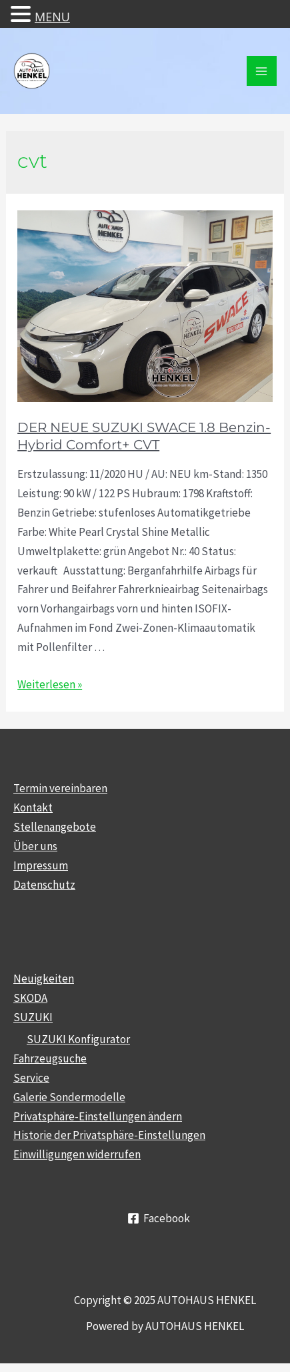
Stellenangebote (54, 826)
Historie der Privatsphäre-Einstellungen (109, 1135)
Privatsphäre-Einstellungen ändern (97, 1116)
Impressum (40, 865)
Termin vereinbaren (60, 788)
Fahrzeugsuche (50, 1058)
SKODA (30, 998)
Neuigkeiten (43, 978)
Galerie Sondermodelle (69, 1097)
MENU (52, 17)
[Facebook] (159, 1218)
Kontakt (33, 807)
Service (31, 1077)
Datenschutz (44, 884)
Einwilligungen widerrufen (77, 1154)
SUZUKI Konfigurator (78, 1039)
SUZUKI (33, 1017)
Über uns (35, 846)
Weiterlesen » (49, 684)
